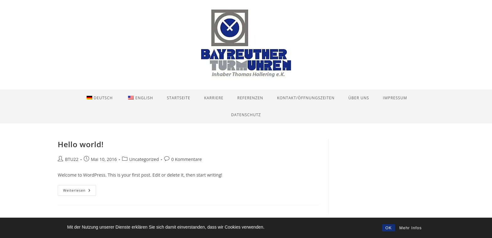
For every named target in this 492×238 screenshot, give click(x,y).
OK (388, 227)
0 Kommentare (186, 159)
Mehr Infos (410, 227)
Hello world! (81, 144)
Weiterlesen (79, 191)
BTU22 (71, 159)
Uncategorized (144, 159)
